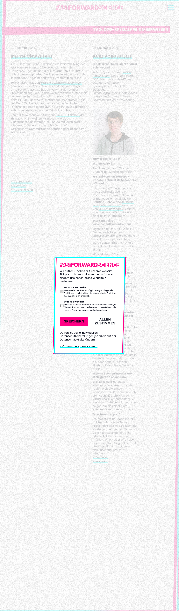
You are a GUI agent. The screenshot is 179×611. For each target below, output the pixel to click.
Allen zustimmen (105, 321)
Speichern (74, 321)
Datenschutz (71, 346)
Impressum (90, 346)
